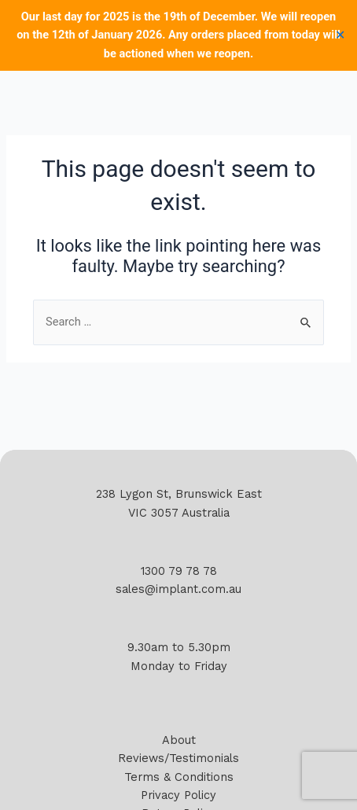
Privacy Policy (178, 795)
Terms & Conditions (179, 777)
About (179, 740)
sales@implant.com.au (178, 589)
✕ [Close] (340, 35)
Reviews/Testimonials (178, 758)
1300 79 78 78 (179, 571)
